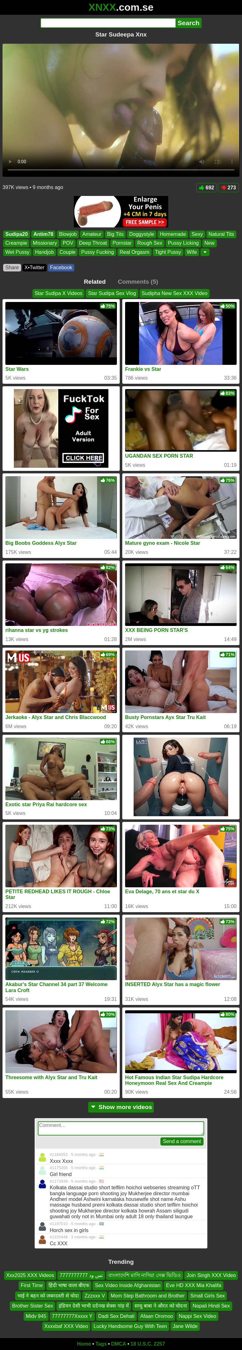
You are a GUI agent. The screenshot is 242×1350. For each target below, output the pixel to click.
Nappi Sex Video (197, 1316)
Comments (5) (138, 281)
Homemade (173, 234)
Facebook (61, 267)
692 (206, 187)
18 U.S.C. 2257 (147, 1344)
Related (95, 281)
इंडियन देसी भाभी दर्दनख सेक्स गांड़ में (94, 1306)
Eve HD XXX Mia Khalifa (193, 1285)
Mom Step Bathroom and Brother (148, 1295)
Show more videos (121, 1107)
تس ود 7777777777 (81, 1275)
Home (84, 1344)
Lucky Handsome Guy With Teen (130, 1326)
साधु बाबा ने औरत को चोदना (161, 1306)
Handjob (44, 252)
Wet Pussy (17, 252)
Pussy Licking (183, 243)
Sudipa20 (16, 234)
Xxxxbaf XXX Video (66, 1326)
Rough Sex (149, 243)
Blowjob (68, 234)
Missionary (45, 243)
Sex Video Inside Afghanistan (127, 1285)
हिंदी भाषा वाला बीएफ (69, 1285)
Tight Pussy (168, 252)
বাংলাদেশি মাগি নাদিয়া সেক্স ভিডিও (144, 1275)
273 (228, 187)
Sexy (197, 234)
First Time (32, 1285)
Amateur (91, 234)
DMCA (118, 1344)
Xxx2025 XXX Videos (30, 1275)
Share (12, 267)
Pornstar (121, 243)
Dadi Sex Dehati (116, 1316)
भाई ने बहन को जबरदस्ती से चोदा (48, 1295)
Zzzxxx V (94, 1295)
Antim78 (43, 234)
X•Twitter (34, 267)
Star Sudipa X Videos (59, 293)
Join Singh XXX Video (211, 1275)
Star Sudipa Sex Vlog (112, 293)
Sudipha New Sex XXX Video (175, 293)
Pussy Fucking (97, 252)
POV (68, 243)
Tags (101, 1344)
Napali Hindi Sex (211, 1306)
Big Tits (115, 234)
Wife (192, 252)
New (210, 243)
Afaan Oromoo (156, 1316)
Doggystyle (141, 234)
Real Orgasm (134, 252)
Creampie (16, 243)
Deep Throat (93, 243)
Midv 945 (36, 1316)
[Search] (108, 23)
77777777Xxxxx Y (72, 1316)
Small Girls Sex (207, 1295)
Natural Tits (221, 234)
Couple (68, 252)
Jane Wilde (185, 1326)
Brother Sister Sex (32, 1306)
